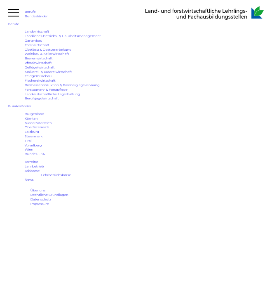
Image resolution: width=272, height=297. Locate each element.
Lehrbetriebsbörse (56, 175)
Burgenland (35, 114)
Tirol (28, 141)
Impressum (39, 204)
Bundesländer (36, 16)
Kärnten (31, 118)
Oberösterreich (37, 127)
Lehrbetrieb (34, 166)
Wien (29, 149)
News (29, 179)
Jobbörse (32, 171)
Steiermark (34, 136)
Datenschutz (41, 199)
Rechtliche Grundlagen (49, 195)
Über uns (37, 190)
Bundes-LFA (35, 154)
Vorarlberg (33, 145)
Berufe (30, 11)
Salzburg (32, 132)
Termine (31, 162)
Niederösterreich (38, 123)
